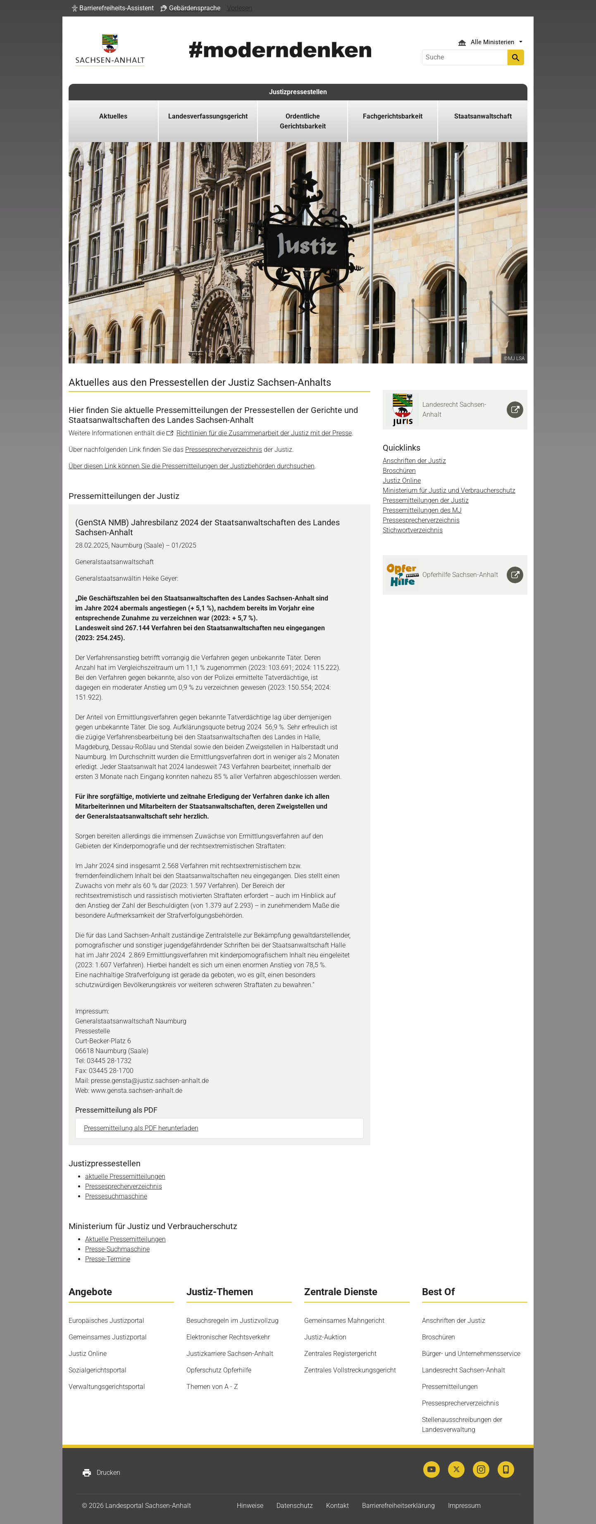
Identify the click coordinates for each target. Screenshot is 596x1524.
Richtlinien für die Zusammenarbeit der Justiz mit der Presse (264, 433)
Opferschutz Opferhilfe (218, 1370)
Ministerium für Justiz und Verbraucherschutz (449, 490)
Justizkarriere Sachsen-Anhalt (229, 1354)
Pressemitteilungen (450, 1387)
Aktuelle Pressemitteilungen (125, 1239)
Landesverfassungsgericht (208, 116)
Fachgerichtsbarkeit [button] (392, 116)
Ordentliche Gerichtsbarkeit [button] (303, 121)
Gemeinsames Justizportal (108, 1337)
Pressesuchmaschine (116, 1196)
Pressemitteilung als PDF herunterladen (141, 1128)
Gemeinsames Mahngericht (344, 1321)
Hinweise (250, 1506)
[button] (113, 8)
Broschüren (399, 471)
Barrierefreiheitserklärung (398, 1506)
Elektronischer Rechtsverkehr (228, 1337)
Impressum (464, 1506)
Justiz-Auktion (325, 1337)
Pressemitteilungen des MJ (422, 510)
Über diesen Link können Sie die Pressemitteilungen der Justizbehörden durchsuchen (192, 466)
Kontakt (337, 1506)
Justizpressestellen (298, 92)
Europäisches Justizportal (106, 1321)
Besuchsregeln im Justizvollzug (232, 1321)
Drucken (101, 1473)
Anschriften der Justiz (414, 461)
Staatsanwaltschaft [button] (483, 116)
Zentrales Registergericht (340, 1354)
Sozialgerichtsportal (97, 1370)
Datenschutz (295, 1506)
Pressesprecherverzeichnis (223, 449)
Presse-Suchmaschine (117, 1249)
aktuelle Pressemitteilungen (125, 1176)
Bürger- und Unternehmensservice (471, 1354)
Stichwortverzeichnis (413, 530)
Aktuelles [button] (113, 116)
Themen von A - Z (212, 1387)
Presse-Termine (107, 1259)
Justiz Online (402, 480)
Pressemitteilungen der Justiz (426, 500)
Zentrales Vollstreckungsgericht (350, 1370)
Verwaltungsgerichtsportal (107, 1387)
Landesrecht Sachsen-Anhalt (463, 1370)
